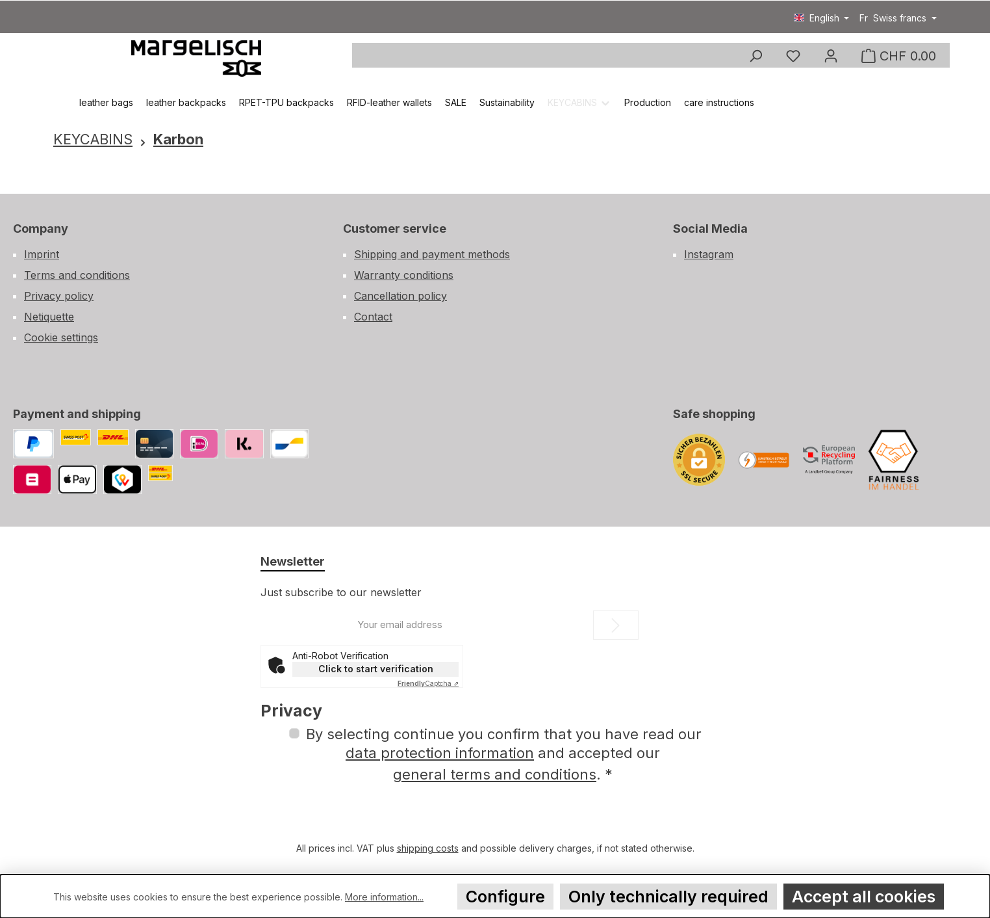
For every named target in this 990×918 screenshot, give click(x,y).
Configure (505, 896)
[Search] (755, 56)
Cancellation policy (400, 295)
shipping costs (428, 848)
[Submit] (616, 625)
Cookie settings (61, 337)
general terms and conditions (494, 774)
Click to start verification (375, 668)
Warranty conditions (403, 275)
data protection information (440, 752)
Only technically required (668, 896)
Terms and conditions (77, 275)
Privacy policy (59, 295)
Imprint (41, 254)
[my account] (830, 56)
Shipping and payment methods (432, 254)
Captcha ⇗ (428, 683)
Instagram (708, 254)
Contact (373, 316)
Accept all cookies (863, 896)
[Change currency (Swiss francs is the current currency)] (898, 18)
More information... (384, 896)
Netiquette (49, 316)
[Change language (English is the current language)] (822, 18)
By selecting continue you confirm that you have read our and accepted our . (504, 754)
